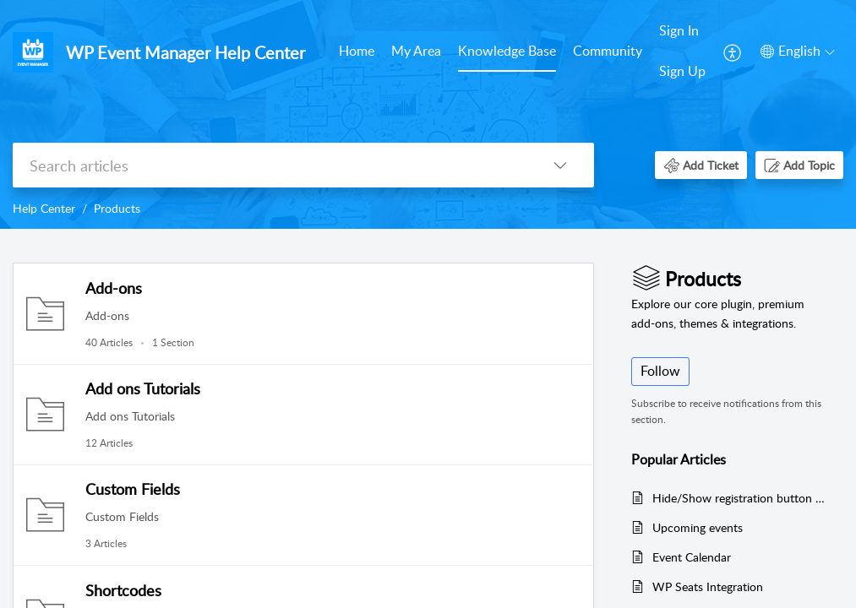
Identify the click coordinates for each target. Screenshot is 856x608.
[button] (733, 51)
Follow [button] (660, 370)
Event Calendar (691, 557)
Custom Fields (132, 489)
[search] (269, 165)
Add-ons (113, 288)
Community (607, 50)
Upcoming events (697, 527)
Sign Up (682, 71)
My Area (416, 50)
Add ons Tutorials (142, 388)
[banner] (428, 114)
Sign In (679, 30)
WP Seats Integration (707, 586)
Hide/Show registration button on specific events (739, 498)
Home (356, 50)
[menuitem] (356, 52)
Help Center (44, 208)
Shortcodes (123, 590)
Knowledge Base (507, 50)
